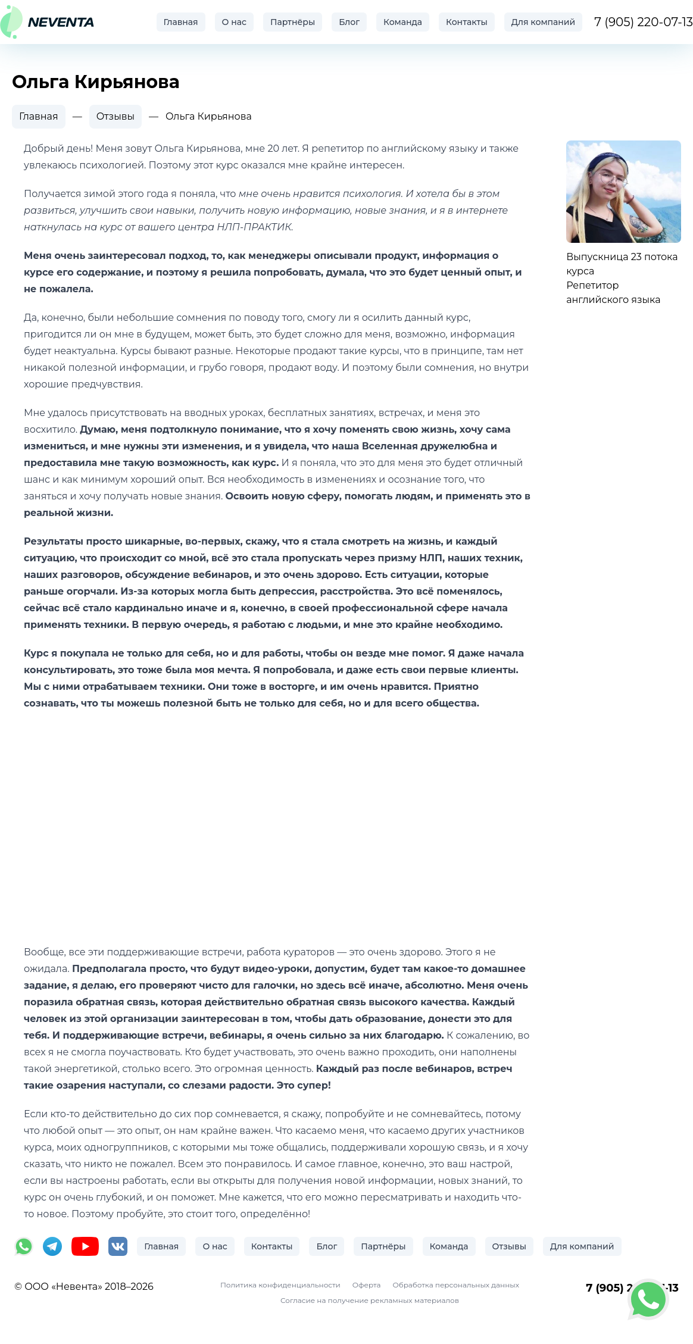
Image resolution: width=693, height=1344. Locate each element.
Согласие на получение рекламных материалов (369, 1300)
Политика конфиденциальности (280, 1284)
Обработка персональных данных (456, 1284)
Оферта (366, 1284)
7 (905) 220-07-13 (643, 22)
